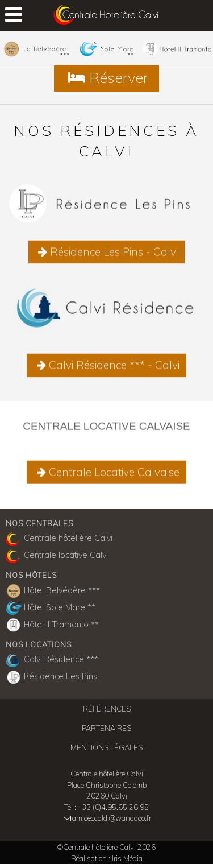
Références (107, 708)
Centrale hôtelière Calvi (59, 539)
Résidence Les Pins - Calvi (106, 256)
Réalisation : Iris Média (107, 858)
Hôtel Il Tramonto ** (52, 625)
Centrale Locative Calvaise (106, 474)
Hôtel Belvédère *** (53, 591)
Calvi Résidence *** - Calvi (106, 369)
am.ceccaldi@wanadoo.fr (111, 817)
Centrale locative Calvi (57, 556)
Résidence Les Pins (51, 677)
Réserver (106, 77)
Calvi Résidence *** (52, 660)
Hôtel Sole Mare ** (50, 608)
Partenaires (106, 728)
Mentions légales (106, 747)
